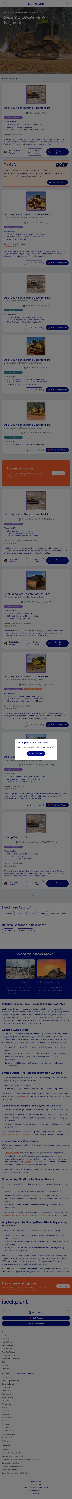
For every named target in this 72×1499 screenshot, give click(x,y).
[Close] (53, 742)
